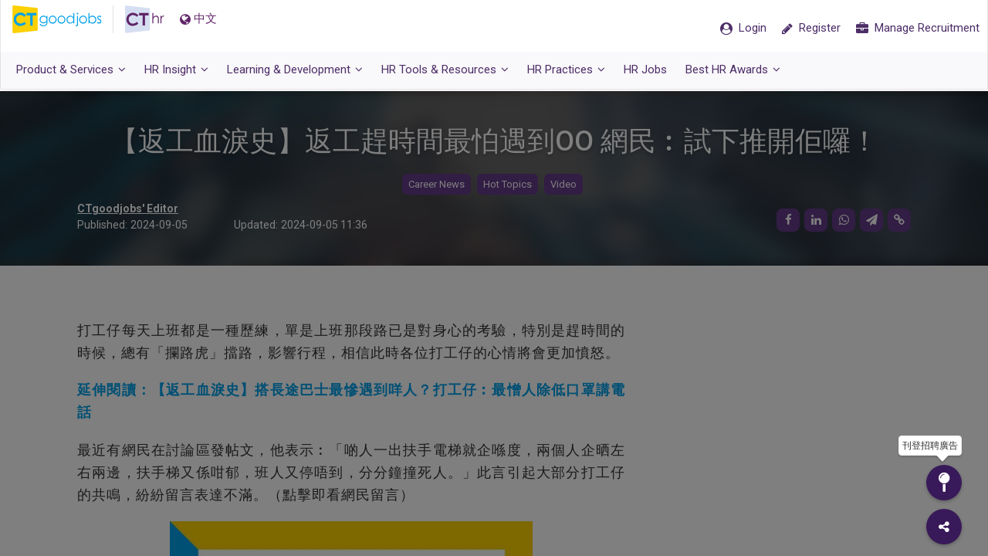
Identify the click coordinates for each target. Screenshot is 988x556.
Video (563, 186)
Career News (436, 186)
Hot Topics (507, 186)
